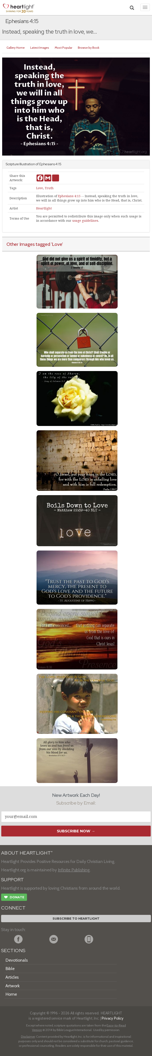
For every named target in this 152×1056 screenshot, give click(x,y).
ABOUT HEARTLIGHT (27, 853)
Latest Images (39, 48)
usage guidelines (85, 220)
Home (11, 994)
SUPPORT (12, 880)
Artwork (12, 985)
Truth (49, 188)
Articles (12, 977)
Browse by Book (88, 48)
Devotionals (16, 960)
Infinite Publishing (74, 869)
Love (39, 188)
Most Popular (63, 48)
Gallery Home (15, 48)
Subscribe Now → (76, 831)
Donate (14, 898)
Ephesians (47, 164)
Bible (9, 968)
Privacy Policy (112, 1018)
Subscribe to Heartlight (76, 918)
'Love (56, 244)
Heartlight (44, 208)
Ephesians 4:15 (69, 196)
